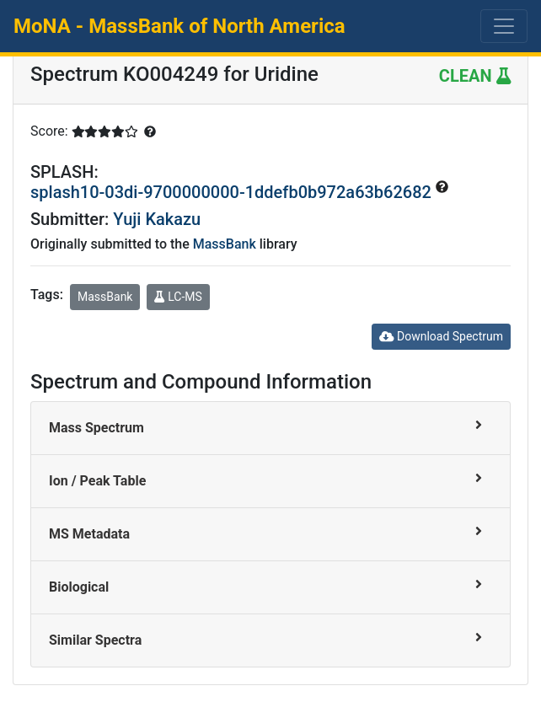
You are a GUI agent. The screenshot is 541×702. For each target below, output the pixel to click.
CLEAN (475, 76)
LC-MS (177, 296)
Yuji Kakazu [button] (157, 219)
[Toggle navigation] (504, 26)
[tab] (270, 428)
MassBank (224, 244)
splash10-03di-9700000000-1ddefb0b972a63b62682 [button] (233, 192)
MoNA (179, 26)
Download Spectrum (441, 336)
